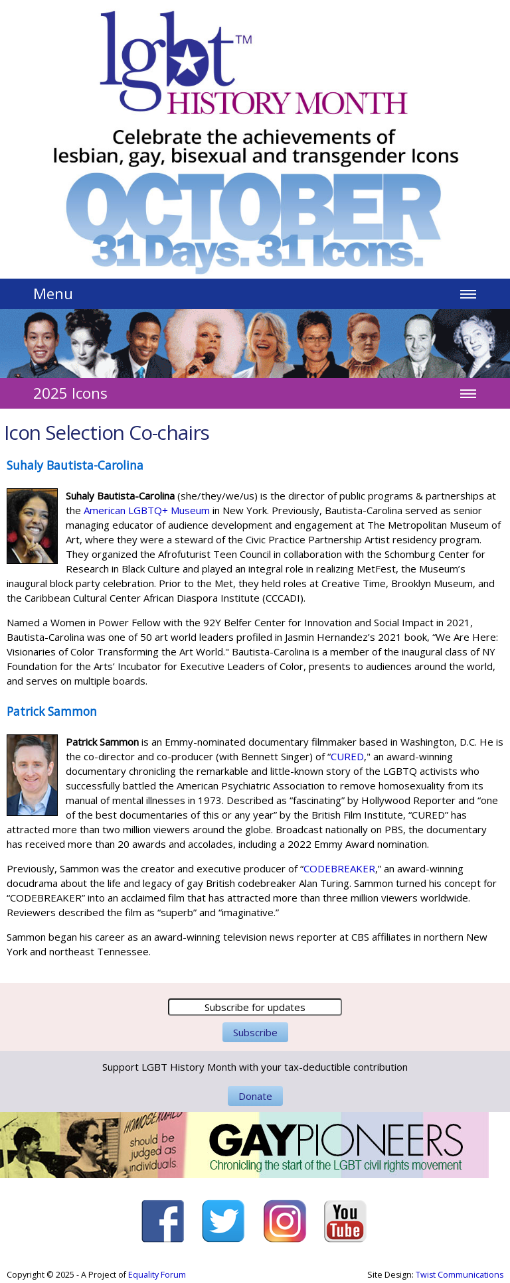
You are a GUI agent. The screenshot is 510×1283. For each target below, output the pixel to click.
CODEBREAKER (339, 868)
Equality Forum (157, 1274)
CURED (347, 756)
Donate (255, 1096)
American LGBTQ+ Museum (147, 510)
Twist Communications (459, 1274)
